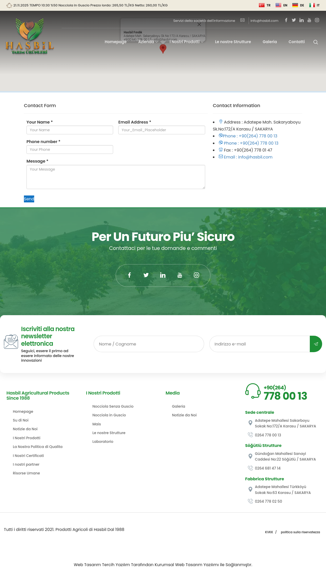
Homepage (115, 41)
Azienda (146, 41)
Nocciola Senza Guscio (113, 406)
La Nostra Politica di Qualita (37, 446)
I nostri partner (26, 464)
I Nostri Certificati (28, 455)
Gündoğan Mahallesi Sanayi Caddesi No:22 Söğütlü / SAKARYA (282, 456)
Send (29, 199)
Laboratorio (103, 441)
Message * (37, 161)
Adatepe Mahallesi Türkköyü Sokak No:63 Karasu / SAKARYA (279, 489)
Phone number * (43, 142)
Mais (97, 424)
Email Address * (134, 122)
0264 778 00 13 (264, 435)
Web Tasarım (87, 565)
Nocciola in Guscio (109, 415)
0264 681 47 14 (264, 468)
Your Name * (39, 122)
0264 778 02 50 (265, 501)
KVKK (269, 532)
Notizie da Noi (25, 429)
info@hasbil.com (259, 20)
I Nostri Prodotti (185, 41)
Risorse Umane (26, 473)
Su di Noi (21, 420)
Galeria (270, 41)
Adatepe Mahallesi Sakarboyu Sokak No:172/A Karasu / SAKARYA (282, 423)
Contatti (297, 41)
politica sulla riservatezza (300, 532)
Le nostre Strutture (233, 41)
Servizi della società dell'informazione (204, 20)
